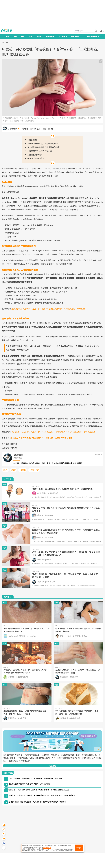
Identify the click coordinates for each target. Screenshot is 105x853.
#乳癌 (5, 470)
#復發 (13, 470)
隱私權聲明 (47, 848)
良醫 (3, 43)
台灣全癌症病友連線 (63, 438)
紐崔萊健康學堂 (93, 36)
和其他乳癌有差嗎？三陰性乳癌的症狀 (43, 147)
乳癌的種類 (32, 139)
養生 (23, 36)
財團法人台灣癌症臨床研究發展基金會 (27, 438)
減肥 (15, 36)
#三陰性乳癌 (34, 470)
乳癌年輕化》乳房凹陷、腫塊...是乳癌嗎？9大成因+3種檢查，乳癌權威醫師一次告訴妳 (47, 309)
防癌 (7, 36)
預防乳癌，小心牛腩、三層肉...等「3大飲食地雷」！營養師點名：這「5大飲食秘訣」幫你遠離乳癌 (53, 432)
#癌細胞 (22, 470)
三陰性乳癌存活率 (35, 154)
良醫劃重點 (12, 128)
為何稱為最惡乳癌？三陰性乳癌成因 (42, 143)
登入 (102, 30)
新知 (30, 36)
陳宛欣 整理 (35, 128)
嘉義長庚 (49, 438)
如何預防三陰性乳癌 (36, 158)
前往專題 (52, 765)
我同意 (78, 848)
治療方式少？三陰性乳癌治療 (39, 150)
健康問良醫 (50, 36)
